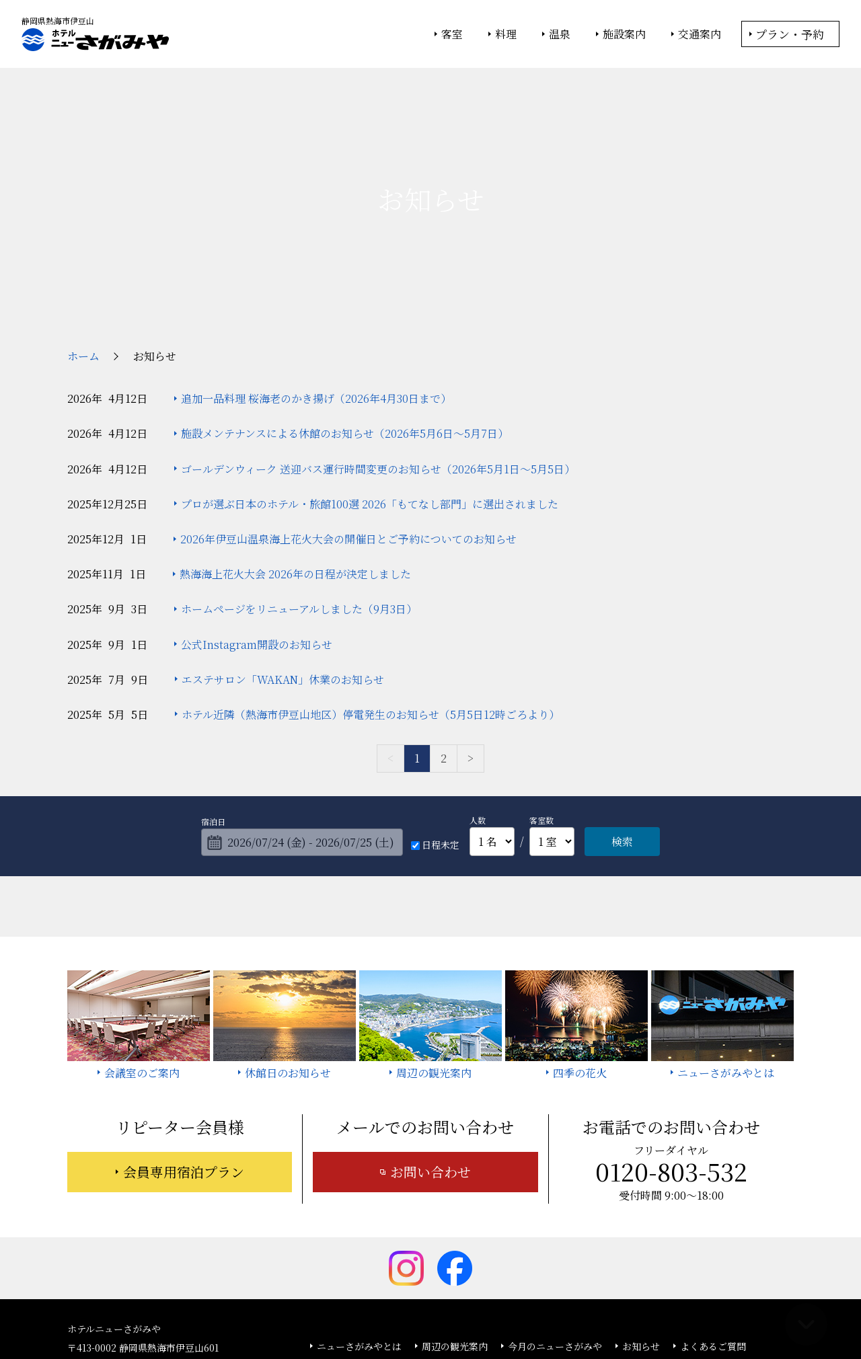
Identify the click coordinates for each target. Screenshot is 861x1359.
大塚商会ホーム (243, 1313)
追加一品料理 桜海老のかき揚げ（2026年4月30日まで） (316, 297)
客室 (452, 34)
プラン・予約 (789, 34)
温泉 (559, 34)
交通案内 (699, 34)
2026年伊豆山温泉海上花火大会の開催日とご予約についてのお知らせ (348, 438)
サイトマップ (479, 1265)
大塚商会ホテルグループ (333, 1313)
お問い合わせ (430, 1071)
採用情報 (545, 1265)
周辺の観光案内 (455, 1245)
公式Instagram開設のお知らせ (256, 543)
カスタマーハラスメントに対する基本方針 (674, 1265)
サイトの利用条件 (622, 1313)
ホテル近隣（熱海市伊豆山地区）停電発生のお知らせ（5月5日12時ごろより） (371, 613)
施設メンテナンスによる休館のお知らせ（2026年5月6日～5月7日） (345, 332)
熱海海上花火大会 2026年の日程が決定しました (295, 473)
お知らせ (641, 1245)
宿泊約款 (412, 1265)
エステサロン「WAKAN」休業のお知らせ (283, 578)
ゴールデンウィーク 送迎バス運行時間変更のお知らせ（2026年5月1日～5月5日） (378, 368)
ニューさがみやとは (359, 1245)
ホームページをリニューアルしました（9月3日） (299, 508)
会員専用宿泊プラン (183, 1071)
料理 (506, 34)
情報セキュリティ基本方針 (442, 1313)
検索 (622, 740)
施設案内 (624, 34)
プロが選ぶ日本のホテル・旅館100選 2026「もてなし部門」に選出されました (369, 403)
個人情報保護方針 (540, 1313)
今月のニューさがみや (555, 1245)
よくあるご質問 (713, 1245)
